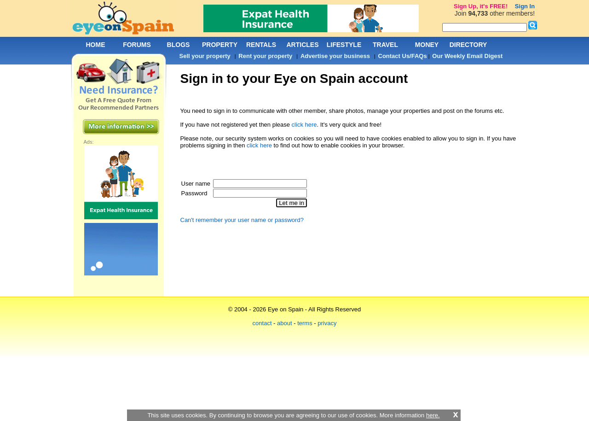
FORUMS (137, 44)
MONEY (427, 44)
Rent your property (265, 56)
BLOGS (178, 44)
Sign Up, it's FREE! (481, 6)
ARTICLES (303, 44)
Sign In (525, 6)
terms (304, 323)
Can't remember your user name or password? (242, 219)
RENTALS (261, 44)
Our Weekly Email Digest (467, 56)
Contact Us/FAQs (402, 56)
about (284, 323)
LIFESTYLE (344, 44)
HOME (95, 44)
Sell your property (205, 56)
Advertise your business (335, 56)
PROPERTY (219, 44)
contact (262, 323)
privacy (327, 323)
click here (304, 124)
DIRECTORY (468, 44)
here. (433, 415)
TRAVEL (385, 44)
